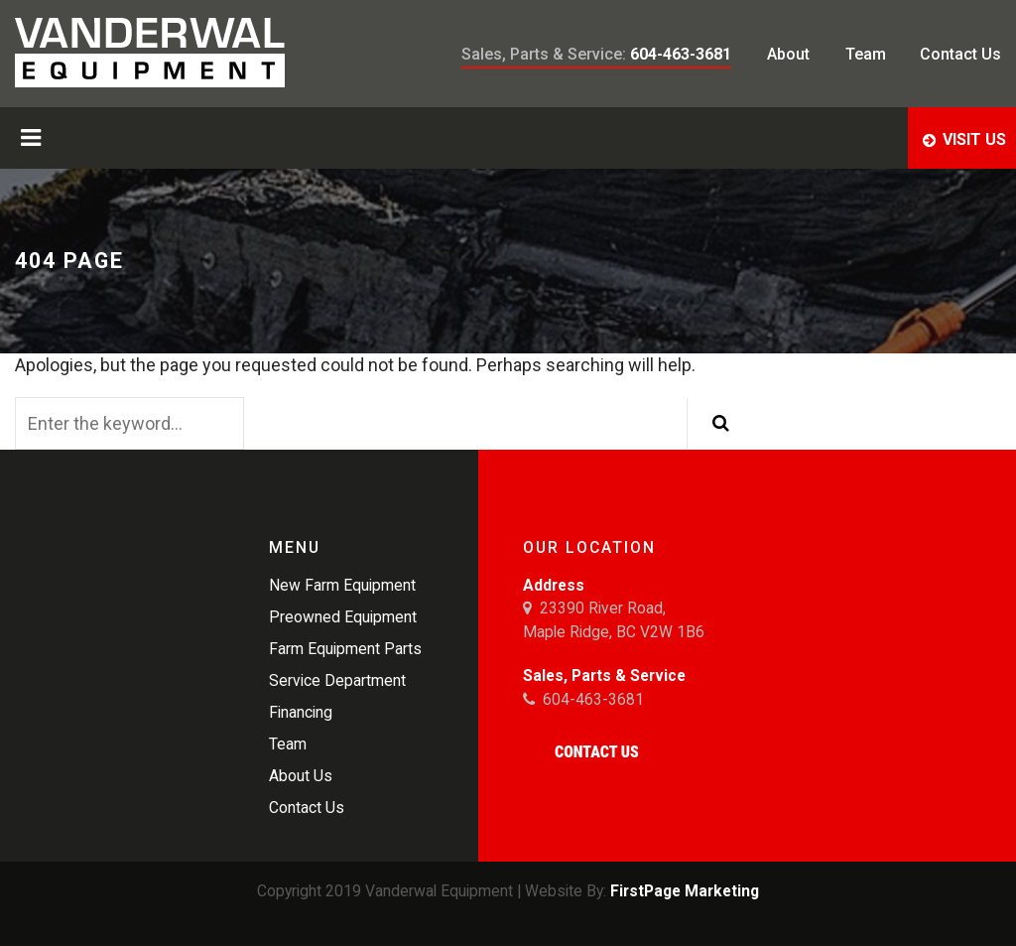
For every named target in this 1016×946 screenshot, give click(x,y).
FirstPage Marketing (684, 890)
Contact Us (597, 752)
